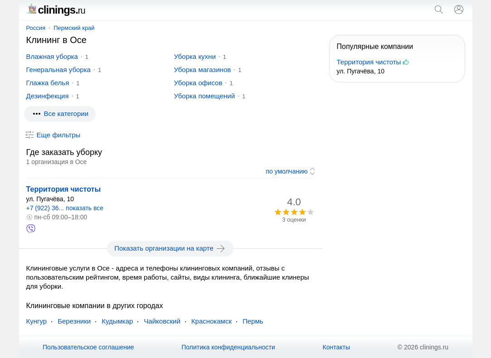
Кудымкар (117, 321)
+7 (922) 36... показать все (65, 208)
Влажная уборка (52, 56)
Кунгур (36, 321)
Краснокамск (211, 321)
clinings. (55, 10)
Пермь (253, 321)
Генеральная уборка (58, 69)
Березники (74, 321)
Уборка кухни (195, 56)
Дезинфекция (47, 96)
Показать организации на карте (170, 248)
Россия (36, 27)
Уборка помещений (204, 96)
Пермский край (73, 27)
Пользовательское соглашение (88, 347)
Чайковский (162, 321)
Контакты (336, 347)
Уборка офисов (198, 83)
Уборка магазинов (202, 69)
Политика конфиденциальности (228, 347)
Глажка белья (47, 83)
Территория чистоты (63, 189)
